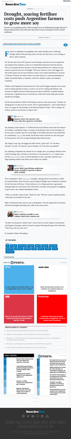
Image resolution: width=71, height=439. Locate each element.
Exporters (9, 249)
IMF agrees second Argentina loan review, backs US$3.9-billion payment (28, 344)
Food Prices (9, 252)
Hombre (52, 422)
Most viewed (11, 355)
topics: (7, 243)
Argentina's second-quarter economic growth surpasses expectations (28, 334)
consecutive (26, 179)
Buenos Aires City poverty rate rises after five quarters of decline (28, 120)
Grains (34, 249)
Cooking (48, 249)
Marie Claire (27, 422)
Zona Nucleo (19, 249)
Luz (46, 426)
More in (13, 262)
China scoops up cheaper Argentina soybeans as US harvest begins (27, 330)
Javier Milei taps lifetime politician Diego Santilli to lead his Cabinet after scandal (28, 170)
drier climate (14, 157)
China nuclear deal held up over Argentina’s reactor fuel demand (26, 347)
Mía (51, 426)
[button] (65, 44)
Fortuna (44, 422)
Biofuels (40, 249)
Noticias (36, 422)
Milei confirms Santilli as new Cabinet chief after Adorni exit (26, 215)
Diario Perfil (10, 422)
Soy (7, 245)
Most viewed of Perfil (52, 356)
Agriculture (22, 245)
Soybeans (13, 245)
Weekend (33, 426)
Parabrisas (61, 422)
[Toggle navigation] (3, 4)
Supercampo (23, 426)
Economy (30, 245)
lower (52, 154)
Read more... (20, 116)
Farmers (27, 249)
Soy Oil (55, 249)
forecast (19, 135)
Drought (44, 245)
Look (40, 426)
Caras (18, 422)
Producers (53, 245)
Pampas (38, 245)
